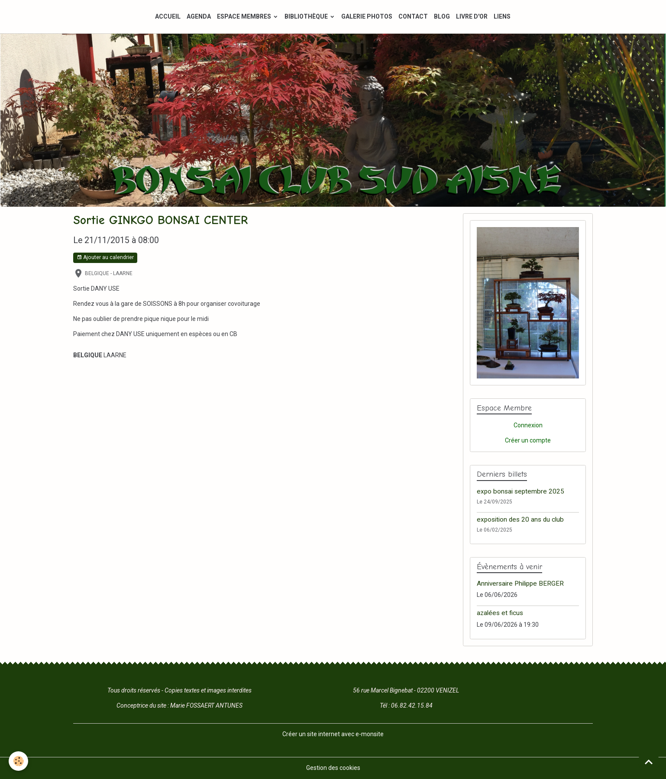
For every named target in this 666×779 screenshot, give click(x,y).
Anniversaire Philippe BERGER (520, 583)
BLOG (442, 16)
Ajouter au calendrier (105, 257)
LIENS (502, 16)
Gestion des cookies (333, 767)
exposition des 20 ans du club (520, 519)
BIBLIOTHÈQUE (307, 16)
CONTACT (413, 16)
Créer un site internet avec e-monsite (333, 734)
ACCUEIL (168, 16)
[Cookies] (18, 761)
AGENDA (199, 16)
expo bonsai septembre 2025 (520, 491)
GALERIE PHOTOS (366, 16)
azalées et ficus (500, 613)
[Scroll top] (649, 762)
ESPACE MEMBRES (244, 16)
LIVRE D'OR (472, 16)
